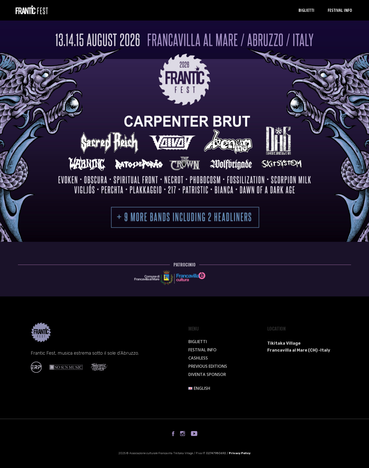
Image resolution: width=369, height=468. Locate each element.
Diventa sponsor (207, 374)
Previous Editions (207, 366)
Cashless (198, 358)
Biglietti (197, 341)
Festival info (202, 350)
